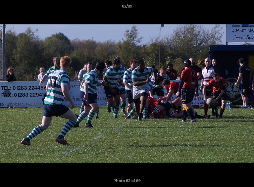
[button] (245, 7)
